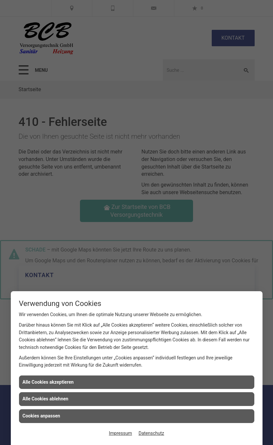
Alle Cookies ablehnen (45, 398)
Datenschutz (151, 433)
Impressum (120, 433)
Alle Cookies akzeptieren (48, 382)
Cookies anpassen (41, 415)
